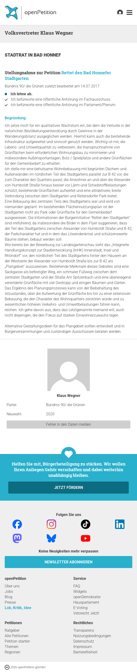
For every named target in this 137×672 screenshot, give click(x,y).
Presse (10, 602)
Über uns (12, 586)
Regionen (12, 652)
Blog (8, 597)
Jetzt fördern (68, 487)
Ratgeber (12, 630)
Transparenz (83, 630)
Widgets (80, 591)
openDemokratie (86, 597)
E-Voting (80, 608)
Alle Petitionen (17, 636)
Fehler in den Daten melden (68, 424)
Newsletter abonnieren (68, 562)
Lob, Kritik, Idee (18, 608)
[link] (129, 13)
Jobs (9, 591)
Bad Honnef (47, 55)
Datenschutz (83, 641)
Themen (11, 646)
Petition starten (17, 641)
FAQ (76, 586)
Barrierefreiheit (85, 652)
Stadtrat (16, 55)
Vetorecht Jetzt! (86, 613)
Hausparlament (86, 602)
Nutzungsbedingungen (92, 636)
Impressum (82, 646)
